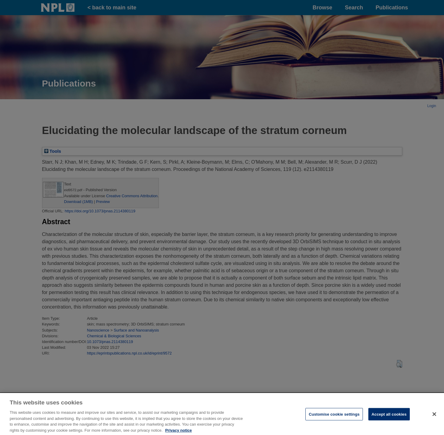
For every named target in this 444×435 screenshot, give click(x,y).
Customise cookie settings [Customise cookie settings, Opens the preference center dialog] (334, 419)
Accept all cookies (389, 419)
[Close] (434, 418)
